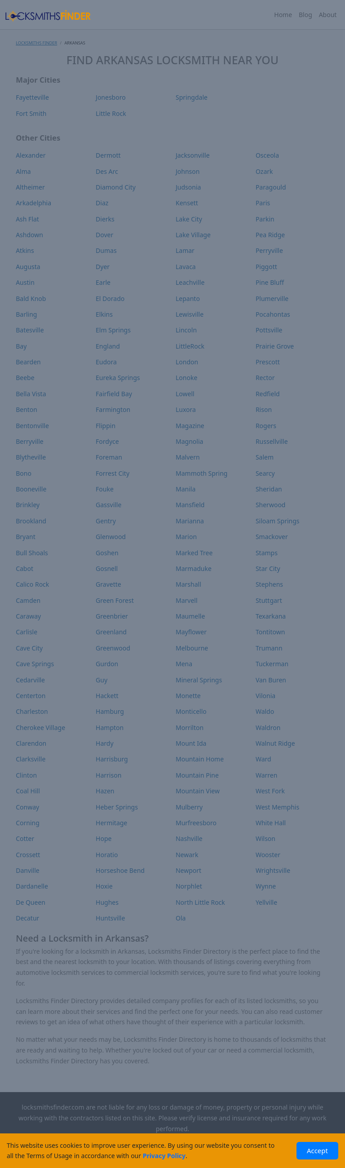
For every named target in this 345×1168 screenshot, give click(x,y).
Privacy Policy (164, 1155)
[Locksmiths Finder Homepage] (47, 14)
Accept (317, 1150)
